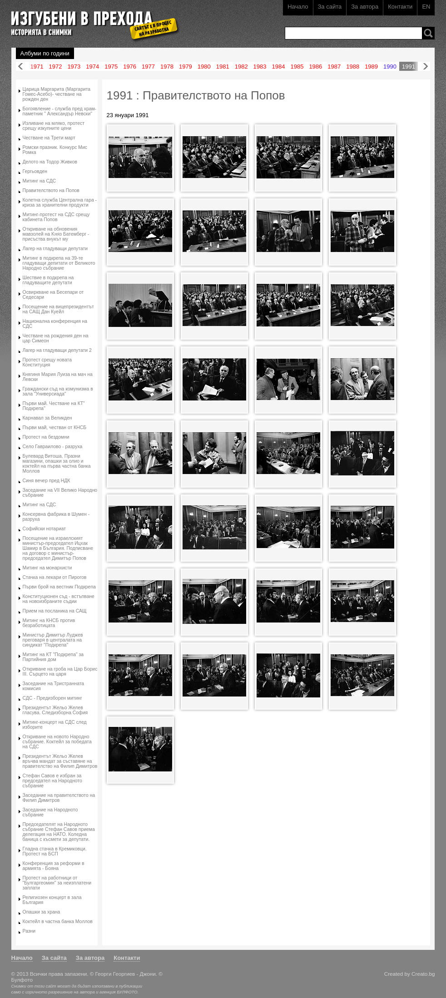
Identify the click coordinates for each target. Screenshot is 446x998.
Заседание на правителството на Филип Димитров (59, 798)
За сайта (330, 6)
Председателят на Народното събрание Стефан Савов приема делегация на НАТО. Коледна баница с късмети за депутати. (59, 832)
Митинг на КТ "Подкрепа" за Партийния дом (53, 657)
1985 (296, 66)
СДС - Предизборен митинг (52, 698)
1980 (204, 66)
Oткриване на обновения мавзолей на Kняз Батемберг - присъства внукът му (56, 234)
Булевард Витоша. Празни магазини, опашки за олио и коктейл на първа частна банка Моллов (57, 464)
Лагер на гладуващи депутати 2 (57, 350)
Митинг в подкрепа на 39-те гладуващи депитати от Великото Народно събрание (59, 263)
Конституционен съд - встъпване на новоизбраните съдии (58, 599)
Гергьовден (35, 171)
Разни (29, 931)
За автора (364, 6)
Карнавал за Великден (47, 417)
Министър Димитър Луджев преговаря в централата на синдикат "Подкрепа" (53, 639)
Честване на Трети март (49, 137)
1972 (55, 66)
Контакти (400, 6)
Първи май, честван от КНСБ (54, 427)
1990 (389, 66)
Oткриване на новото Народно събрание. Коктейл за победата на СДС (57, 741)
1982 (241, 66)
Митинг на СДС (39, 180)
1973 (73, 66)
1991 (408, 66)
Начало (297, 6)
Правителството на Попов (51, 190)
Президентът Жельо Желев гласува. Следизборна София (55, 710)
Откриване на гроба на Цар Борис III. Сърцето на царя (60, 672)
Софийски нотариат (44, 528)
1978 (166, 66)
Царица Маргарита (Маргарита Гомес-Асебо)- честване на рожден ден (57, 94)
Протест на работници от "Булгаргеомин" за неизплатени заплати (57, 882)
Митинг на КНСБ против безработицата (49, 623)
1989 (371, 66)
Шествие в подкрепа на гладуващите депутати (48, 280)
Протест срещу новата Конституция (47, 362)
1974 (92, 66)
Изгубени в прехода (91, 19)
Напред (425, 66)
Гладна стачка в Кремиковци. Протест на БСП (55, 851)
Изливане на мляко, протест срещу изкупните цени (53, 126)
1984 (278, 66)
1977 (148, 66)
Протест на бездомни (46, 437)
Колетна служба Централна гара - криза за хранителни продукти (60, 203)
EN (426, 6)
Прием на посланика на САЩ (55, 610)
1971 (37, 66)
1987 (334, 66)
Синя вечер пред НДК (46, 480)
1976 (129, 66)
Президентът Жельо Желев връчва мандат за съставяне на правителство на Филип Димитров (60, 761)
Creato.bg (423, 974)
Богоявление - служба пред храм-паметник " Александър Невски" (60, 111)
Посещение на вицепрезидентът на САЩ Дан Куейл (58, 309)
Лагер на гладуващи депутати (55, 248)
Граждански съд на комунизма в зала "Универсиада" (58, 391)
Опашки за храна (41, 911)
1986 (315, 66)
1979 (185, 66)
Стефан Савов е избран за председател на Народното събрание (52, 780)
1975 (111, 66)
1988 (352, 66)
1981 (222, 66)
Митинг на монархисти (47, 567)
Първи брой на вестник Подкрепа (59, 586)
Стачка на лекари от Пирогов (55, 577)
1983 (260, 66)
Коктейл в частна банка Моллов (58, 921)
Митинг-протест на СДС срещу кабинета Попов (56, 217)
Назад (20, 66)
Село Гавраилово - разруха (53, 446)
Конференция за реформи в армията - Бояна (53, 866)
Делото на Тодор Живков (50, 161)
